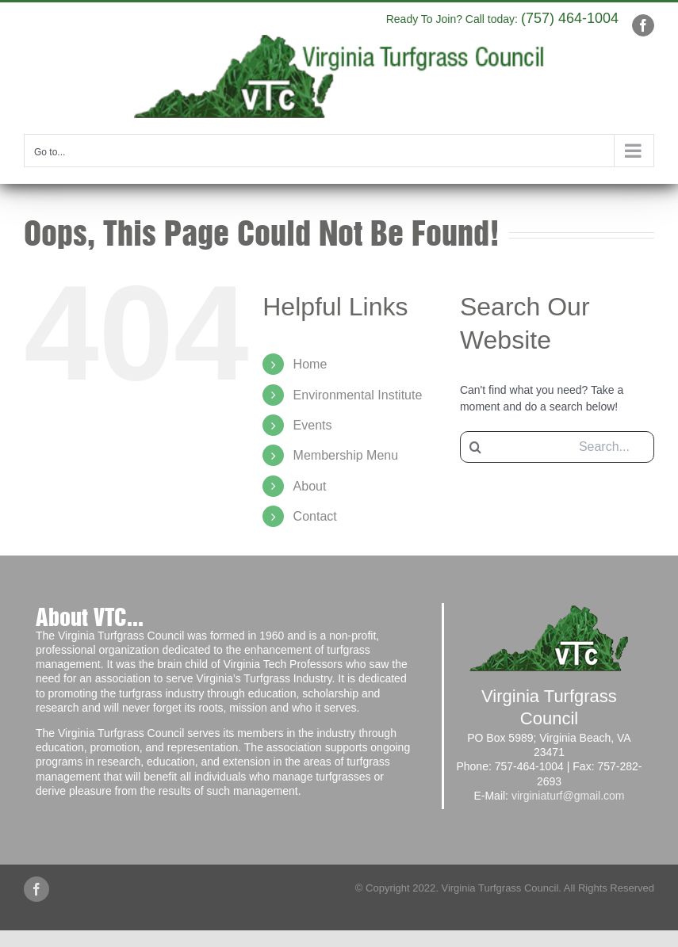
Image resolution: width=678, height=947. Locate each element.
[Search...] (557, 447)
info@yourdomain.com (337, 15)
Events (312, 425)
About (310, 486)
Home (310, 364)
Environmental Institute (358, 395)
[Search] (476, 447)
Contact (315, 516)
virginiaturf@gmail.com (568, 795)
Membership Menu (346, 455)
